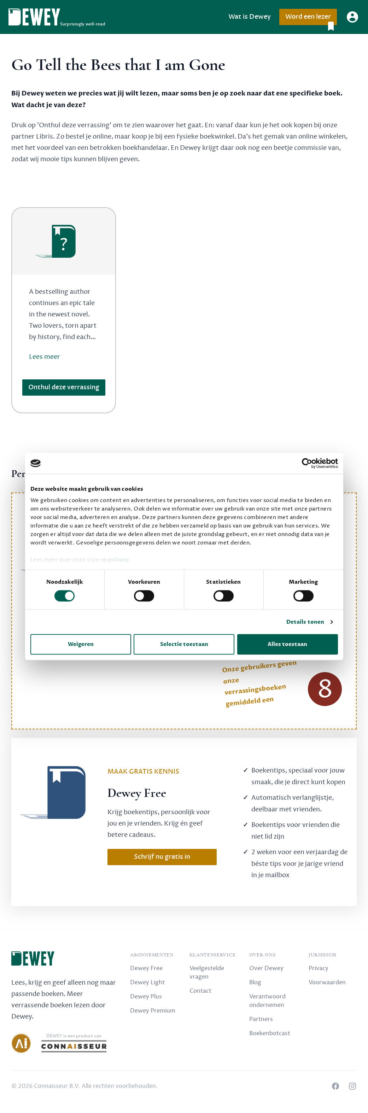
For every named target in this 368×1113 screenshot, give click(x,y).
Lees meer (44, 357)
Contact (200, 991)
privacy (118, 559)
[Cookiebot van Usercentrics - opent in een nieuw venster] (307, 463)
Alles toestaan (287, 644)
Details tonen (305, 621)
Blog (255, 982)
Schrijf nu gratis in (162, 857)
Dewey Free (146, 968)
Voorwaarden (327, 982)
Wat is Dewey (249, 17)
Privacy (318, 968)
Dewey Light (147, 982)
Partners (261, 1019)
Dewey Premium (152, 1010)
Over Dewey (266, 968)
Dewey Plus (146, 996)
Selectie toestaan (184, 644)
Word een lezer (311, 19)
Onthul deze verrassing (63, 387)
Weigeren (81, 644)
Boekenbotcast (269, 1033)
